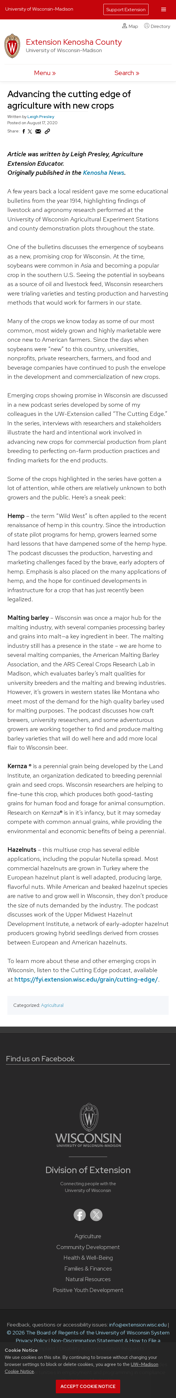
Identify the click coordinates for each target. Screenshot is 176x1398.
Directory (157, 26)
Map (130, 26)
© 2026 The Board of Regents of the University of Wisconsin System (88, 1332)
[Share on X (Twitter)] (30, 134)
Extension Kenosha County (74, 42)
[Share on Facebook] (23, 133)
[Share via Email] (38, 133)
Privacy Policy (31, 1340)
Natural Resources (88, 1279)
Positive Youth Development (88, 1290)
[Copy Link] (47, 132)
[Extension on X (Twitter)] (96, 1219)
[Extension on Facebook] (80, 1219)
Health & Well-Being (88, 1257)
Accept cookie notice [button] (88, 1386)
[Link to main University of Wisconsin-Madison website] (88, 1145)
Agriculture (88, 1236)
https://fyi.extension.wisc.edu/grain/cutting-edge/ (86, 979)
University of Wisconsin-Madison (39, 9)
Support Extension (126, 9)
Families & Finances (88, 1268)
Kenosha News (103, 173)
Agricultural (52, 1005)
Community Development (88, 1247)
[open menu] (44, 72)
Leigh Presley (40, 116)
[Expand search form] (127, 73)
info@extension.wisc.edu (138, 1324)
